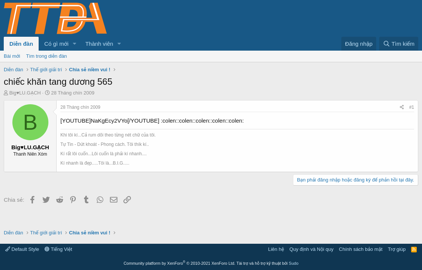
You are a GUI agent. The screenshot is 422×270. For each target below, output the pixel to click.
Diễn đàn (21, 43)
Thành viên (99, 43)
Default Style (22, 249)
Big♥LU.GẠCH (25, 93)
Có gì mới (56, 43)
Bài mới (12, 56)
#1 (411, 107)
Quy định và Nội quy (312, 249)
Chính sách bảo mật (361, 249)
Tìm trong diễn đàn (46, 56)
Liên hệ (276, 249)
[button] (74, 44)
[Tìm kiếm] (398, 44)
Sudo (294, 263)
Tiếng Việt (58, 249)
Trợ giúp (396, 249)
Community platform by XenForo (179, 263)
